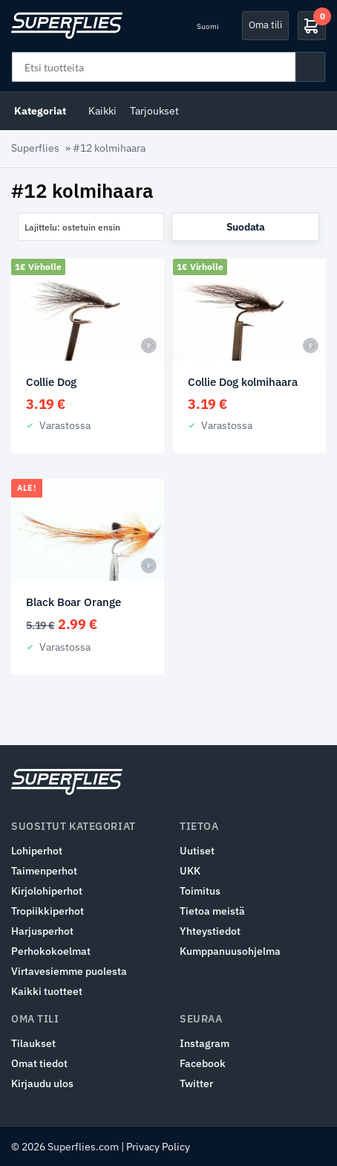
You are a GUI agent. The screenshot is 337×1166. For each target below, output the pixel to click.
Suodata (245, 226)
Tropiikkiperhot (47, 911)
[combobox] (91, 227)
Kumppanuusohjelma (230, 951)
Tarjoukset (154, 110)
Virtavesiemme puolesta (69, 971)
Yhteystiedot (210, 931)
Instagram (204, 1043)
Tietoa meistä (212, 911)
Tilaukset (33, 1043)
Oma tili (265, 25)
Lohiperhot (36, 850)
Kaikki (102, 110)
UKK (190, 870)
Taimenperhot (44, 870)
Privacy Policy (158, 1146)
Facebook (203, 1063)
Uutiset (197, 850)
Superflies (35, 148)
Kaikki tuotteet (46, 991)
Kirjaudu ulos (42, 1083)
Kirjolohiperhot (46, 891)
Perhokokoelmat (51, 951)
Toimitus (200, 891)
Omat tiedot (39, 1063)
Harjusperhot (42, 931)
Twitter (196, 1083)
